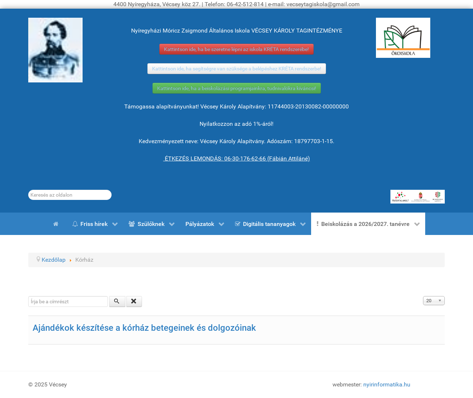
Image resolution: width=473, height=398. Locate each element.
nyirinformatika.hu (386, 384)
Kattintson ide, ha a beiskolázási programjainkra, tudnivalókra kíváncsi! (236, 88)
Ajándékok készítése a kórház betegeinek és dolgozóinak (144, 328)
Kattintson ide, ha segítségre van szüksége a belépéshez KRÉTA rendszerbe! (236, 69)
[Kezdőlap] (57, 224)
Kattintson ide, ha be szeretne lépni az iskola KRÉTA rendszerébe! (236, 49)
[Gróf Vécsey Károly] (55, 50)
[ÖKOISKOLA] (403, 38)
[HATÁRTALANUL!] (417, 197)
